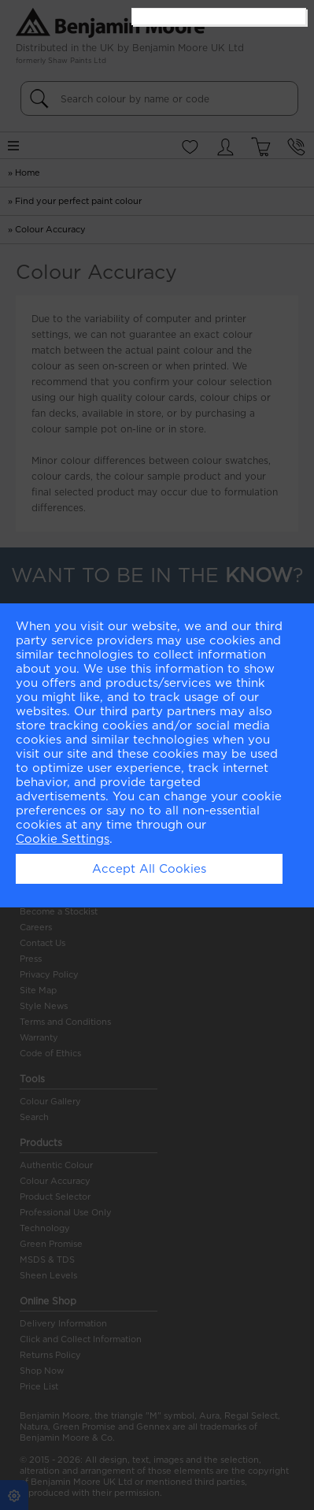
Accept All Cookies (149, 869)
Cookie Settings (62, 839)
